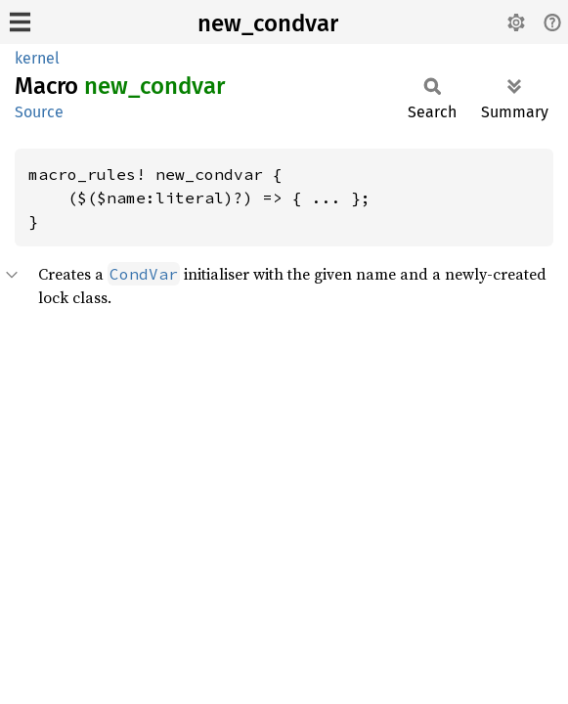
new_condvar (267, 23)
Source (39, 112)
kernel (37, 58)
